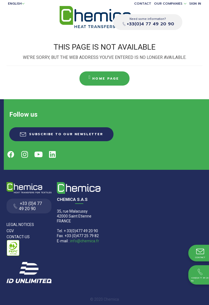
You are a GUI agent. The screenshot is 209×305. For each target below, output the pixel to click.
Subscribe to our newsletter (66, 134)
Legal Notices (20, 224)
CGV (10, 231)
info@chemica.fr (84, 241)
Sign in (195, 3)
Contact (142, 3)
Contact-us (18, 237)
